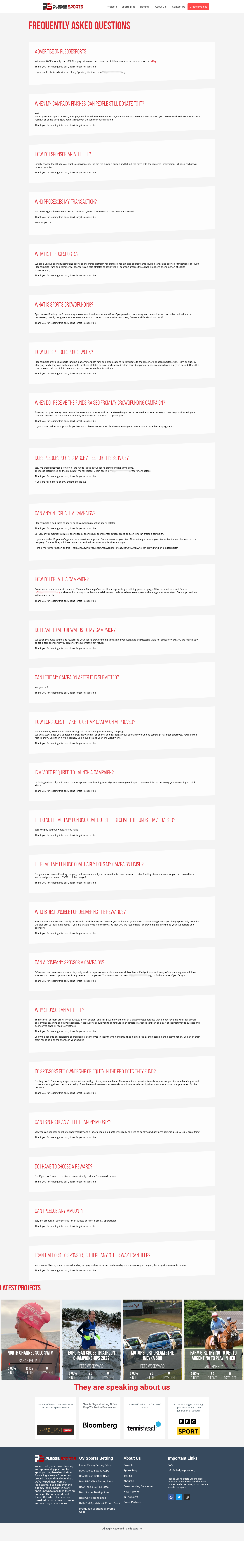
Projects (112, 6)
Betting (144, 6)
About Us (160, 6)
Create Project (198, 6)
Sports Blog (129, 6)
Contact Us (178, 6)
